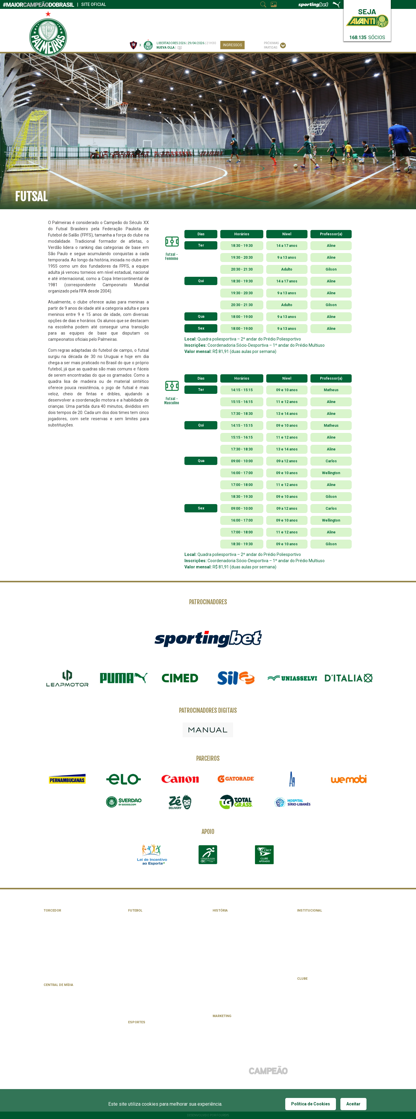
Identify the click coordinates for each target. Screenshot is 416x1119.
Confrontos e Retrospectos (237, 972)
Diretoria (305, 941)
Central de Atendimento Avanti (70, 929)
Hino (301, 923)
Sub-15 (133, 1003)
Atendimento (308, 1028)
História (267, 29)
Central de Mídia (58, 985)
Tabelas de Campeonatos (149, 941)
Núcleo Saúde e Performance (152, 929)
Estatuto (305, 935)
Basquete (136, 1028)
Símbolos (305, 916)
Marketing (222, 1016)
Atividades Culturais (314, 1009)
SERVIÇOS (296, 29)
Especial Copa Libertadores (236, 997)
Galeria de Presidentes (232, 929)
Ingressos (232, 45)
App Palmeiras (55, 997)
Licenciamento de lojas (232, 1034)
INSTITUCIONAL (232, 29)
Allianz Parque (140, 966)
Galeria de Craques (229, 923)
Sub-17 (133, 997)
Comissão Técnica (143, 923)
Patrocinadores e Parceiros (236, 1022)
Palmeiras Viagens (59, 972)
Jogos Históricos (228, 954)
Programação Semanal (147, 954)
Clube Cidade (307, 985)
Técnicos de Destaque (231, 935)
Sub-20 (133, 991)
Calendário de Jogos (145, 947)
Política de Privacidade (63, 1034)
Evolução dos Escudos (232, 979)
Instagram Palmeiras (61, 1009)
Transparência (309, 960)
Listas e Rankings (227, 966)
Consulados (54, 941)
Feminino (135, 1010)
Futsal (134, 1034)
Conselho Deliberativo (316, 947)
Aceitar (353, 1104)
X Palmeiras (53, 1016)
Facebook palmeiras (60, 1003)
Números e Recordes (230, 960)
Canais (115, 29)
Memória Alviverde (228, 947)
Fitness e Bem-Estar (313, 1016)
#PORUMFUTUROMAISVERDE (318, 966)
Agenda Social (309, 991)
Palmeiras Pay (55, 954)
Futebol (142, 29)
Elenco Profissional (145, 916)
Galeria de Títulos (228, 916)
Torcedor (52, 910)
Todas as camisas (228, 985)
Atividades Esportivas (316, 997)
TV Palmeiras (54, 991)
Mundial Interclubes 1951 (234, 991)
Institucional (309, 910)
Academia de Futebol (145, 972)
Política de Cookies (310, 1104)
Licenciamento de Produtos (236, 1028)
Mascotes (305, 929)
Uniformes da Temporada (149, 960)
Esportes (172, 29)
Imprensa (227, 18)
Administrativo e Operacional (153, 935)
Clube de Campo (310, 1022)
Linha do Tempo (225, 941)
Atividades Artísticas (315, 1003)
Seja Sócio (306, 1034)
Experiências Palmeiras (63, 960)
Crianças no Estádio (61, 935)
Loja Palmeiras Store (62, 947)
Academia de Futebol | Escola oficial (74, 966)
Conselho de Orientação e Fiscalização (330, 954)
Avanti (49, 916)
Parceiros (206, 18)
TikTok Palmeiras (58, 1022)
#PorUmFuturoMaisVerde (262, 18)
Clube (199, 29)
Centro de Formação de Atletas (154, 979)
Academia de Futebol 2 (146, 985)
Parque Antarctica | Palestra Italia (242, 1003)
